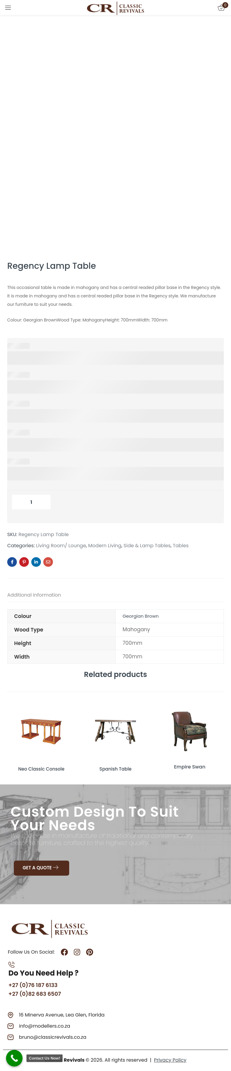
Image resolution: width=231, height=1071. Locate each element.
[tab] (40, 596)
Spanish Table (115, 766)
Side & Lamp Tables (147, 546)
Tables (181, 546)
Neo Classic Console (41, 766)
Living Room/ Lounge (61, 546)
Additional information (34, 594)
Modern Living (104, 546)
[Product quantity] (31, 502)
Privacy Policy (170, 1059)
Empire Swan (189, 766)
